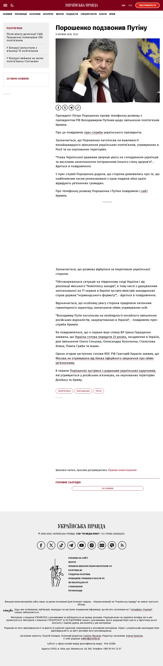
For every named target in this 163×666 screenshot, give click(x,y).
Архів (112, 14)
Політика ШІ (75, 570)
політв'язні (64, 391)
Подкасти (72, 14)
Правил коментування (122, 470)
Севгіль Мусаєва (92, 635)
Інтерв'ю (48, 14)
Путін (99, 391)
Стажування (75, 586)
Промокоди (75, 590)
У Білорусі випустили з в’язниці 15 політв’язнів (22, 49)
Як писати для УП (78, 582)
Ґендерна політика (79, 574)
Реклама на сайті (78, 558)
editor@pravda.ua (90, 638)
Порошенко (83, 391)
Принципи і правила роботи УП (86, 578)
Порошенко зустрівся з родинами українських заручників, (113, 371)
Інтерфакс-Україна (141, 609)
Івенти (60, 14)
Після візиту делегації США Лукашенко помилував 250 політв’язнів (25, 37)
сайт (144, 191)
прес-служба (93, 132)
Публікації (21, 14)
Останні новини (18, 78)
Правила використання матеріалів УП (90, 566)
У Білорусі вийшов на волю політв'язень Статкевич (25, 60)
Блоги (103, 14)
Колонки (34, 14)
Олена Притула (134, 635)
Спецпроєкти (89, 14)
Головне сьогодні (68, 482)
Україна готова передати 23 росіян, (101, 337)
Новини (7, 14)
